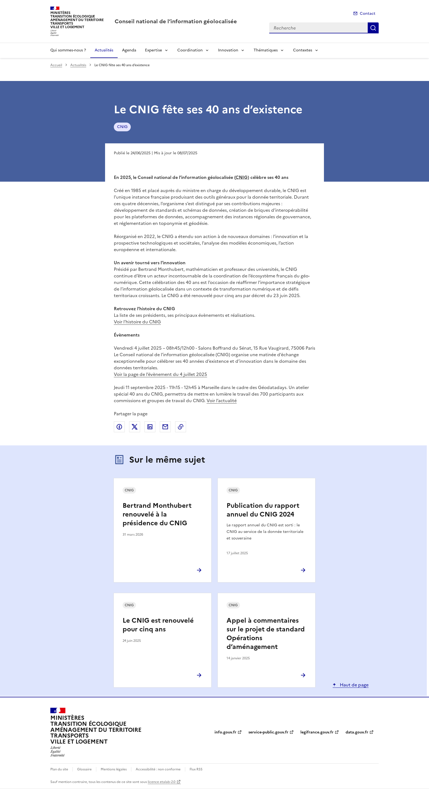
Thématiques (266, 50)
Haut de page (354, 684)
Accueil (56, 65)
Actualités (104, 50)
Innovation (228, 50)
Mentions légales (114, 769)
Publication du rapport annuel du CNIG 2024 (263, 510)
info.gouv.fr (225, 732)
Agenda (129, 50)
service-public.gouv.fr (268, 732)
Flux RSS (196, 769)
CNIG (122, 127)
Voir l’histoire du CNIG (137, 321)
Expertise (153, 50)
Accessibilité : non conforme (158, 769)
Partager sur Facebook (119, 426)
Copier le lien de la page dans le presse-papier (180, 426)
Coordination (190, 50)
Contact (367, 13)
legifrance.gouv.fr (317, 732)
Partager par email (165, 426)
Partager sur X (134, 426)
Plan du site (59, 769)
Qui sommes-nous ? (68, 50)
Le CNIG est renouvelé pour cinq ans (158, 625)
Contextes (302, 50)
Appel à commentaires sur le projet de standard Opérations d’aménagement (266, 634)
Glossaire (84, 769)
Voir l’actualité (222, 400)
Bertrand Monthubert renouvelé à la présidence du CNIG (157, 514)
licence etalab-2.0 (161, 781)
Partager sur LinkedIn (149, 426)
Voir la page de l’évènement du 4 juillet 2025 (160, 374)
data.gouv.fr (357, 732)
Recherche (373, 27)
